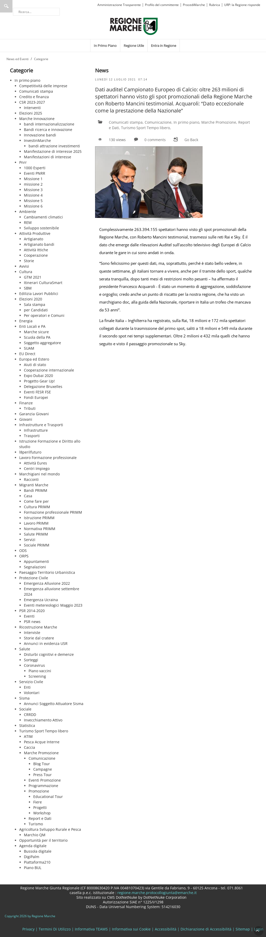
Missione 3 (33, 189)
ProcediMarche (194, 5)
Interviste (32, 632)
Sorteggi (31, 659)
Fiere (37, 802)
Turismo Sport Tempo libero (43, 730)
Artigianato (33, 238)
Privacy (28, 929)
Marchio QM (34, 834)
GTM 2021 (32, 277)
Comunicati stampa (36, 91)
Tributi (30, 408)
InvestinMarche (37, 140)
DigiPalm (31, 856)
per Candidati (36, 309)
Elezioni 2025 (30, 113)
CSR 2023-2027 (32, 102)
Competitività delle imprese (43, 85)
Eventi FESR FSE (37, 391)
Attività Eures (35, 463)
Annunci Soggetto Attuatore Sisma (53, 703)
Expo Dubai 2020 (38, 375)
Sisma (24, 698)
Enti (27, 687)
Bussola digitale (37, 851)
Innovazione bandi (40, 135)
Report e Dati (40, 818)
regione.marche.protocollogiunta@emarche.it (156, 892)
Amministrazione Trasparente (119, 5)
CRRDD (30, 714)
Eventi (29, 616)
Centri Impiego (37, 468)
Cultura (25, 271)
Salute (24, 648)
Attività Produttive (34, 233)
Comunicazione (42, 758)
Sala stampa (34, 304)
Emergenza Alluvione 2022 (47, 583)
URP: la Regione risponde (242, 5)
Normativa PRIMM (39, 528)
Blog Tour (41, 763)
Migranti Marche (33, 484)
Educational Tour (48, 796)
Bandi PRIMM (35, 490)
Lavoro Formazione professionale (48, 457)
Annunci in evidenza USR (46, 643)
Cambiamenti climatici (43, 217)
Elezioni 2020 (30, 299)
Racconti (31, 479)
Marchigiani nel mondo (39, 473)
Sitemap (243, 929)
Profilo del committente (162, 5)
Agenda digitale (32, 845)
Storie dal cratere (39, 638)
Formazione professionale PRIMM (53, 512)
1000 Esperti (34, 167)
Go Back (191, 139)
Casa (28, 495)
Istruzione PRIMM (39, 517)
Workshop (42, 812)
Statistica (27, 725)
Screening (37, 676)
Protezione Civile (33, 577)
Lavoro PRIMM (36, 523)
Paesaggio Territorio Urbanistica (47, 572)
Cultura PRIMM (37, 506)
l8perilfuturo (30, 452)
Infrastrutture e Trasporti (41, 424)
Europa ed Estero (34, 359)
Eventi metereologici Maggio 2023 (53, 605)
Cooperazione (36, 255)
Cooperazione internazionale (49, 370)
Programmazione (43, 785)
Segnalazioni (35, 566)
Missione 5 (33, 200)
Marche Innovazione (37, 118)
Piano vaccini (40, 670)
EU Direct (27, 353)
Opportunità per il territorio (43, 840)
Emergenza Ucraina (41, 599)
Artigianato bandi (39, 244)
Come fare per (36, 501)
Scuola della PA (37, 337)
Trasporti (32, 435)
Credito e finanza (34, 96)
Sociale (25, 709)
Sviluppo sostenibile (41, 227)
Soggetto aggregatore (42, 342)
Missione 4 (33, 195)
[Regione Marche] (134, 25)
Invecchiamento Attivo (43, 720)
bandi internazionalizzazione (49, 124)
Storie (29, 260)
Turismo (36, 823)
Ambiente (27, 211)
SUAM (29, 348)
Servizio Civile (31, 681)
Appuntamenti (36, 561)
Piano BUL (32, 867)
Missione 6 (33, 206)
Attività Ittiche (36, 249)
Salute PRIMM (36, 534)
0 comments (155, 139)
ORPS (24, 556)
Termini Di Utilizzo (55, 929)
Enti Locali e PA (32, 326)
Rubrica (214, 5)
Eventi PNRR (34, 173)
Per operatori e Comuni (44, 315)
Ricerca (6, 6)
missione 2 (33, 184)
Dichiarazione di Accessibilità (206, 929)
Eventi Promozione (45, 780)
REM (28, 222)
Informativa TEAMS (91, 929)
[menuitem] (105, 45)
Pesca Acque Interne (41, 741)
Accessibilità (165, 929)
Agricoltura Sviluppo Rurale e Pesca (50, 829)
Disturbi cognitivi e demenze (49, 654)
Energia (25, 320)
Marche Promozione (41, 752)
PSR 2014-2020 (32, 610)
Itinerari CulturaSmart (43, 282)
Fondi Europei (36, 397)
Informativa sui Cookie (131, 929)
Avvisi (24, 266)
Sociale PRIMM (36, 545)
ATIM (28, 736)
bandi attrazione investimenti (54, 145)
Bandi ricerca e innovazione (48, 129)
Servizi (29, 539)
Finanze (26, 402)
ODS (23, 550)
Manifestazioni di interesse (47, 156)
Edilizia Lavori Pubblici (38, 293)
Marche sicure (36, 331)
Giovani (25, 419)
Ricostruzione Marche (38, 627)
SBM (28, 288)
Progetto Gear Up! (39, 381)
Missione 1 (33, 178)
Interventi (32, 107)
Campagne (42, 769)
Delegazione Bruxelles (43, 386)
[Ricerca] (36, 12)
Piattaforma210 (37, 862)
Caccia (29, 747)
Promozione (39, 791)
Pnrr (23, 162)
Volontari (31, 692)
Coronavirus (34, 665)
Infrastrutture (36, 430)
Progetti (40, 807)
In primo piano (27, 80)
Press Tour (42, 774)
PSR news (32, 621)
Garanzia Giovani (34, 413)
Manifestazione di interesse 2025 (53, 151)
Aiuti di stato (35, 364)
